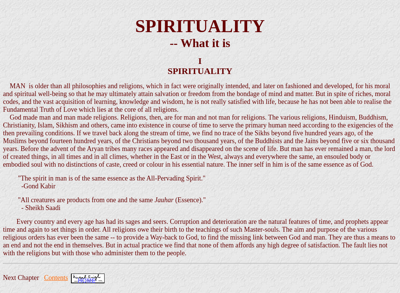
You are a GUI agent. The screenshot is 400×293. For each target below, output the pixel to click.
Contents (56, 277)
